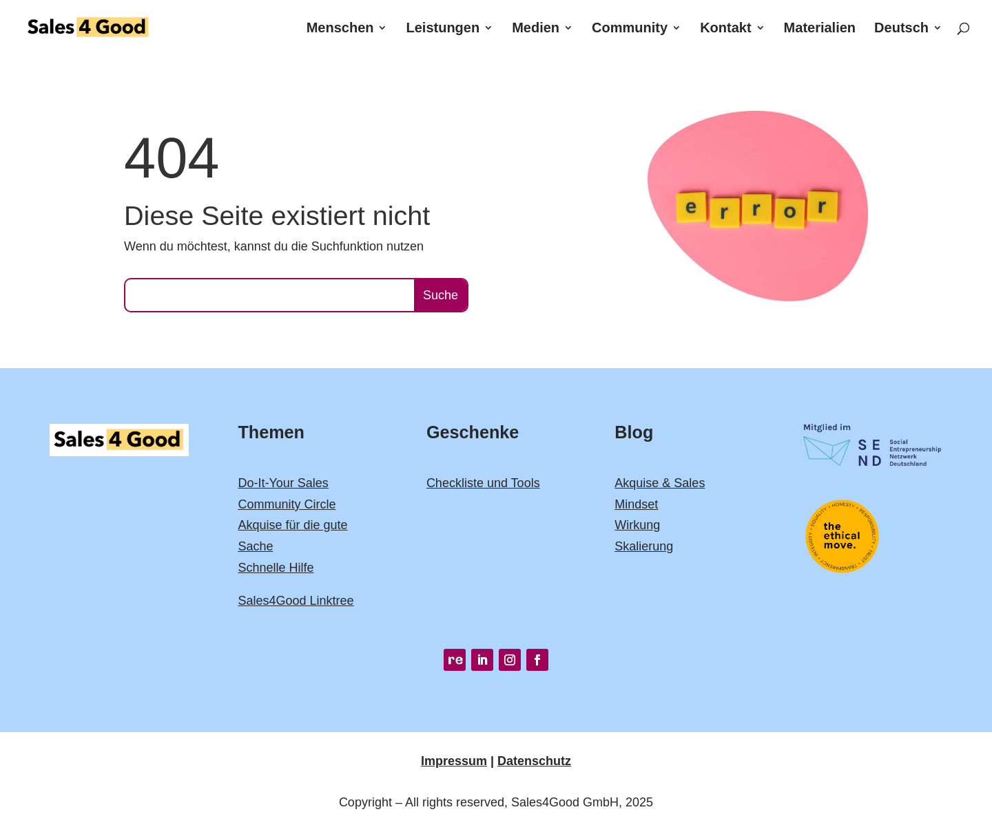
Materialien (820, 29)
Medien (535, 29)
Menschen (340, 29)
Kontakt (725, 29)
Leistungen (443, 29)
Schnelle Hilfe (275, 568)
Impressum (454, 761)
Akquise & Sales (659, 483)
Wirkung (637, 525)
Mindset (636, 504)
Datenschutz (534, 761)
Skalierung (643, 546)
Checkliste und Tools (483, 483)
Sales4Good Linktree (295, 601)
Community (630, 29)
